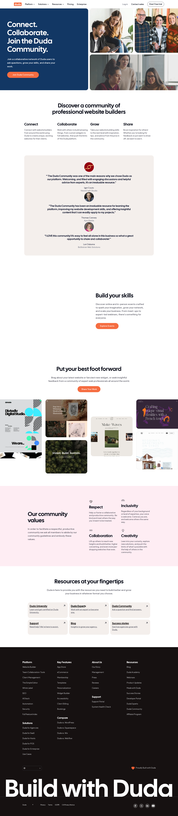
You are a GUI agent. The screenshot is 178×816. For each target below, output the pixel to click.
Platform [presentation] (30, 4)
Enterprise (81, 4)
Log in (125, 4)
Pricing (70, 4)
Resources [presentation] (58, 4)
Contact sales (137, 4)
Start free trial (155, 4)
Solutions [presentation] (43, 4)
